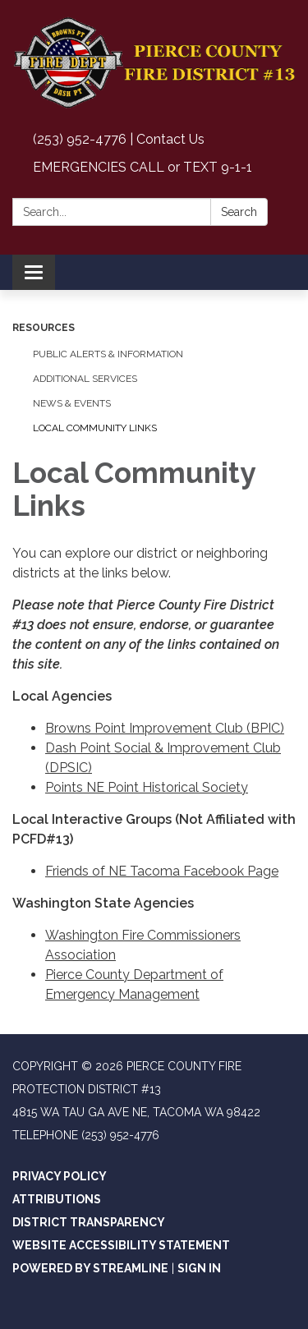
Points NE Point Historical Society (146, 787)
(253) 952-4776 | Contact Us (119, 139)
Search (239, 211)
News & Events (72, 403)
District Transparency (88, 1222)
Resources (43, 327)
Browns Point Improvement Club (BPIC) (164, 728)
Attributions (56, 1199)
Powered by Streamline (90, 1268)
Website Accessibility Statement (121, 1245)
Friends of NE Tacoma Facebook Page (161, 871)
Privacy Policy (59, 1176)
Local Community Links (95, 428)
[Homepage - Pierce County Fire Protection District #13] (154, 62)
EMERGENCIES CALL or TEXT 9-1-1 (142, 167)
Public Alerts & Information (108, 354)
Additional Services (85, 378)
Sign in (199, 1268)
